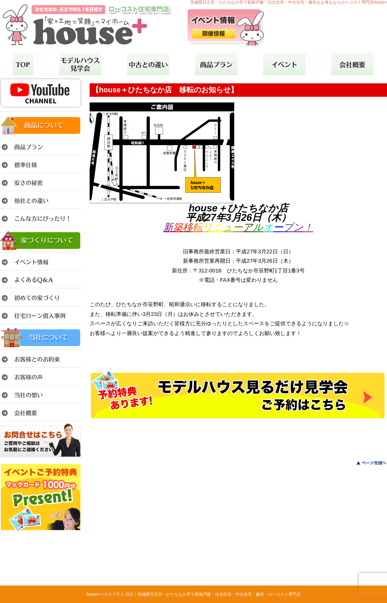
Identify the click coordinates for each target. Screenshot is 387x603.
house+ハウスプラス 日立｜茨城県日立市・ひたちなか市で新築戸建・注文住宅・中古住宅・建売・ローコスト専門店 (193, 594)
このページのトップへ (366, 463)
